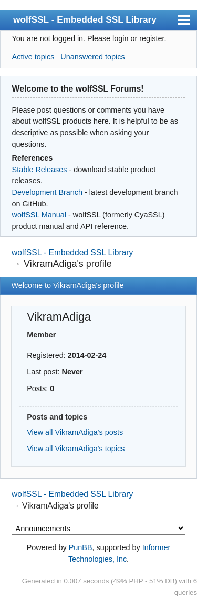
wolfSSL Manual (39, 215)
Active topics (33, 57)
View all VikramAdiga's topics (76, 448)
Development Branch (47, 192)
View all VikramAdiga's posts (75, 432)
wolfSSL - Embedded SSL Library (85, 19)
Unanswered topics (92, 57)
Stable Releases (39, 169)
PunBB (80, 547)
